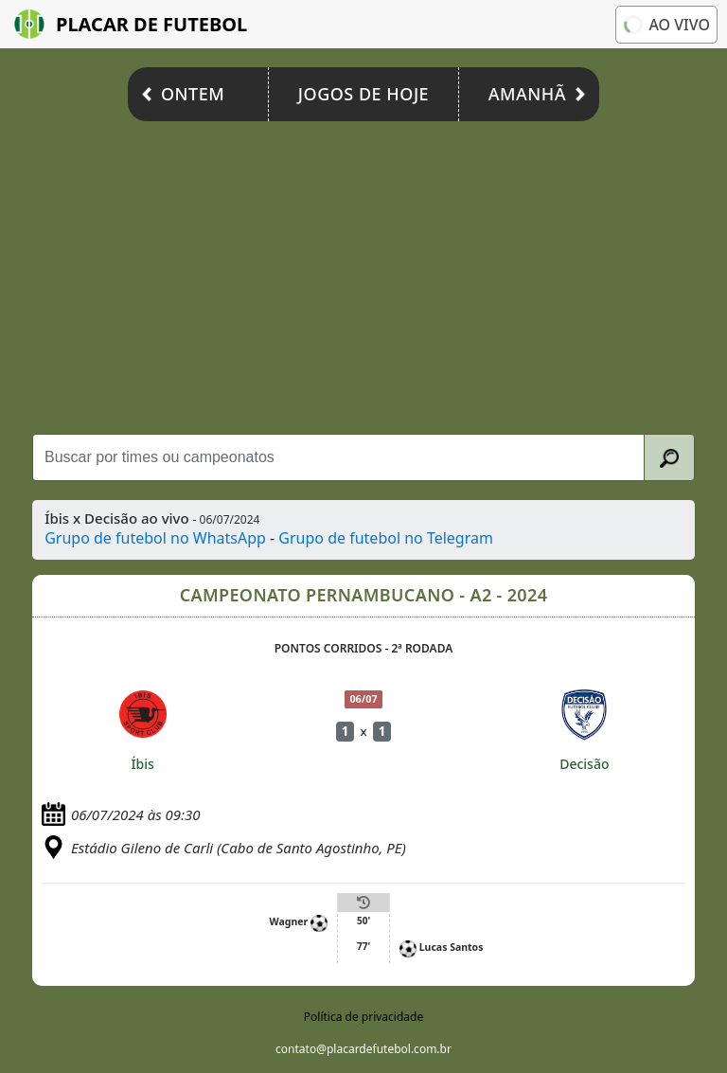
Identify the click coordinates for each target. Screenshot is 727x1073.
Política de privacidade (363, 1017)
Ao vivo (665, 24)
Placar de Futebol (130, 24)
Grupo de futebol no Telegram (385, 538)
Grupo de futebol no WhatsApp (155, 538)
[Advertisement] (363, 272)
